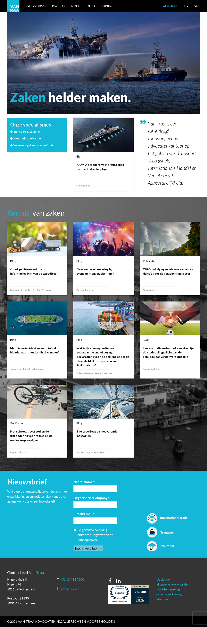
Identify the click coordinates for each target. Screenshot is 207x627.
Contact (108, 5)
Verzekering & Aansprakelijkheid (34, 145)
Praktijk (58, 5)
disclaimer (163, 579)
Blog (79, 156)
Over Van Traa (36, 5)
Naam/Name (84, 482)
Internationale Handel (27, 138)
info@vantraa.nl (68, 588)
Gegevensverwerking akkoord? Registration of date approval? (93, 535)
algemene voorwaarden (172, 584)
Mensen (76, 5)
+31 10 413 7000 (72, 579)
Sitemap (162, 599)
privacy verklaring (169, 594)
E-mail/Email (83, 514)
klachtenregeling (168, 589)
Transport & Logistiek (27, 131)
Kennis (92, 5)
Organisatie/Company (91, 498)
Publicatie (149, 261)
